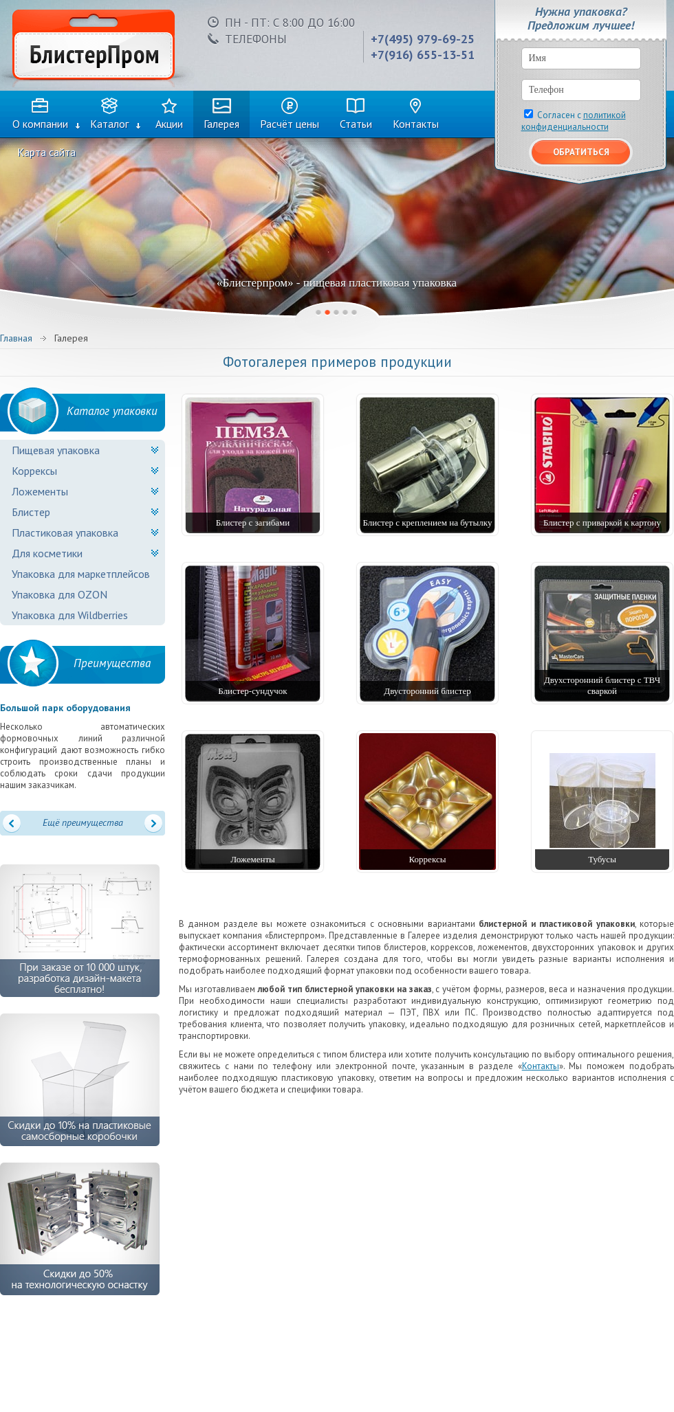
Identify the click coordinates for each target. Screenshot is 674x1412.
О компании (40, 124)
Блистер (31, 512)
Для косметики (47, 553)
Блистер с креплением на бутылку (427, 522)
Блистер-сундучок (252, 691)
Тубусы (602, 859)
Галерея (221, 124)
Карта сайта (46, 152)
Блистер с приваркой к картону (602, 522)
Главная (16, 338)
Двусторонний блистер (427, 691)
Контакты (416, 124)
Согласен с (573, 121)
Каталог (109, 124)
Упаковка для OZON (59, 594)
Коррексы (34, 471)
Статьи (356, 124)
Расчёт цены (289, 124)
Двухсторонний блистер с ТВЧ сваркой (602, 685)
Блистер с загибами (253, 522)
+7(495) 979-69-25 (423, 39)
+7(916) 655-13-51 (423, 55)
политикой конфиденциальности (573, 121)
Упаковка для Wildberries (70, 615)
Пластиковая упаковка (65, 532)
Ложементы (40, 491)
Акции (169, 124)
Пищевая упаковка (56, 450)
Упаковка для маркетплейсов (81, 574)
